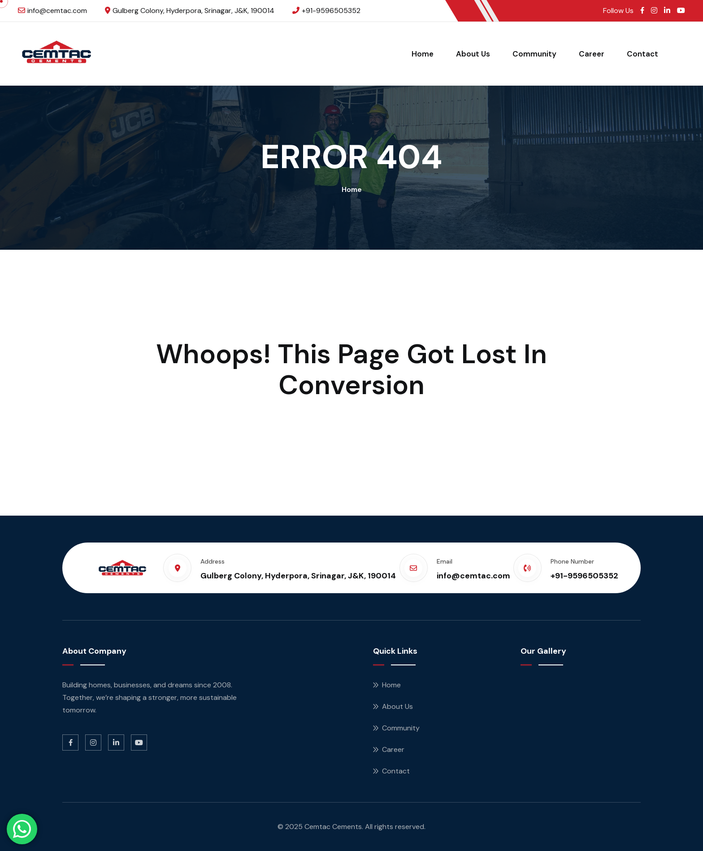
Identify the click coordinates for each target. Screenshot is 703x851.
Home (423, 54)
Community (534, 54)
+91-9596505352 (331, 10)
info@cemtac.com (57, 10)
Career (591, 54)
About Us (473, 54)
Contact (642, 54)
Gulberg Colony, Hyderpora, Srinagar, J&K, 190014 (193, 10)
